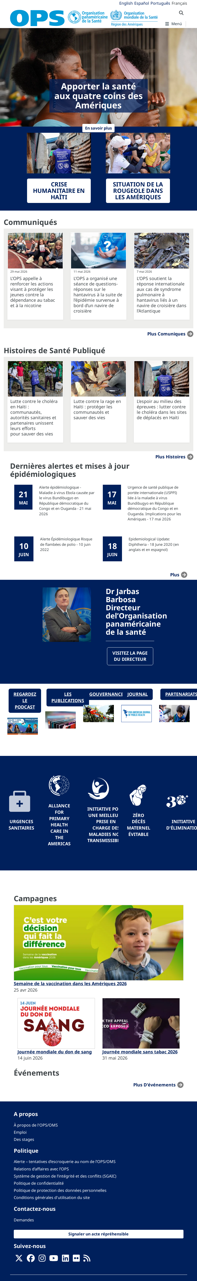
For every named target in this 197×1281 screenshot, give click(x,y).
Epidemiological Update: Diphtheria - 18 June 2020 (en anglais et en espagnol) (154, 544)
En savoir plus (98, 128)
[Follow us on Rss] (86, 1260)
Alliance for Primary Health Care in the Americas (59, 825)
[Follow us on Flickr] (76, 1260)
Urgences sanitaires (21, 825)
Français (179, 3)
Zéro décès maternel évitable (138, 824)
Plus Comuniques (166, 333)
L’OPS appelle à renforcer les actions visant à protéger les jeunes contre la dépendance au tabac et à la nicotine (32, 292)
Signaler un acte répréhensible (98, 1234)
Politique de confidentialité (39, 1183)
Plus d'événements (154, 1085)
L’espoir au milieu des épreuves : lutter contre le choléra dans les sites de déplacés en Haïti (162, 409)
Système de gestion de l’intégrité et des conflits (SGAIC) (65, 1176)
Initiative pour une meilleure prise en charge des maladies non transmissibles (106, 825)
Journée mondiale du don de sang (54, 1052)
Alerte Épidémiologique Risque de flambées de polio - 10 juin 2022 (66, 544)
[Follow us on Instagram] (42, 1260)
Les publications (67, 697)
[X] (19, 1260)
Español (141, 3)
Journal (137, 694)
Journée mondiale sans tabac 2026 (140, 1052)
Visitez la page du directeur (130, 656)
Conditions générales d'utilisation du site (52, 1197)
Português (160, 3)
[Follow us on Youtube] (53, 1260)
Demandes (24, 1220)
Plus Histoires (170, 457)
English (126, 3)
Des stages (24, 1139)
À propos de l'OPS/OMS (36, 1125)
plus (174, 575)
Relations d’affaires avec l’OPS (41, 1169)
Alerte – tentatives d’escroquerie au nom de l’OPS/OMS (65, 1162)
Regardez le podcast (25, 700)
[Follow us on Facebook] (31, 1260)
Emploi (20, 1132)
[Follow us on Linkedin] (65, 1260)
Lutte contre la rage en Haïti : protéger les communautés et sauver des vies (97, 409)
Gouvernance (106, 694)
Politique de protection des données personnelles (60, 1190)
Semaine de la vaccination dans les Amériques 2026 (70, 983)
